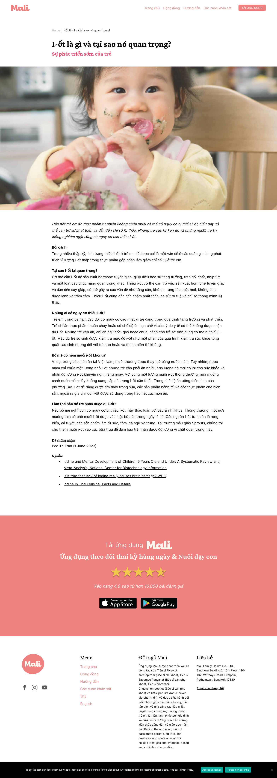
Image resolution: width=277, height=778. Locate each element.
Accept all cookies (212, 769)
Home (56, 30)
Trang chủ (151, 9)
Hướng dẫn (191, 9)
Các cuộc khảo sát (217, 9)
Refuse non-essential (238, 769)
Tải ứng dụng (251, 9)
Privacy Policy (186, 769)
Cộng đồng (171, 9)
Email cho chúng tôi (210, 688)
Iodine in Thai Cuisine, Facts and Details (97, 484)
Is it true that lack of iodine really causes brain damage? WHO (115, 476)
